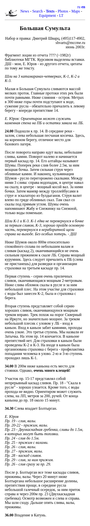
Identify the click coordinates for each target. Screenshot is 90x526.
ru (78, 7)
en (83, 7)
